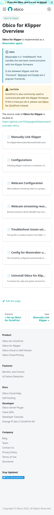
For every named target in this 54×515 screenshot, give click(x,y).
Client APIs (8, 412)
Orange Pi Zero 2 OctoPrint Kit (18, 421)
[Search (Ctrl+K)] (49, 9)
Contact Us (8, 447)
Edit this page (11, 301)
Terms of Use (9, 457)
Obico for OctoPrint (12, 341)
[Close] (52, 2)
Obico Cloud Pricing (13, 355)
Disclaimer (8, 461)
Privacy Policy (9, 452)
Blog (4, 438)
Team (5, 443)
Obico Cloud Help (11, 393)
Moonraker (11, 56)
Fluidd (35, 75)
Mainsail (22, 75)
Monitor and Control (13, 371)
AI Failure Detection (12, 376)
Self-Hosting (8, 398)
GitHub (43, 2)
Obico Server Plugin (13, 407)
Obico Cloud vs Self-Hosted (16, 350)
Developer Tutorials (12, 416)
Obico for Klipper (11, 345)
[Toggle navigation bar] (4, 9)
